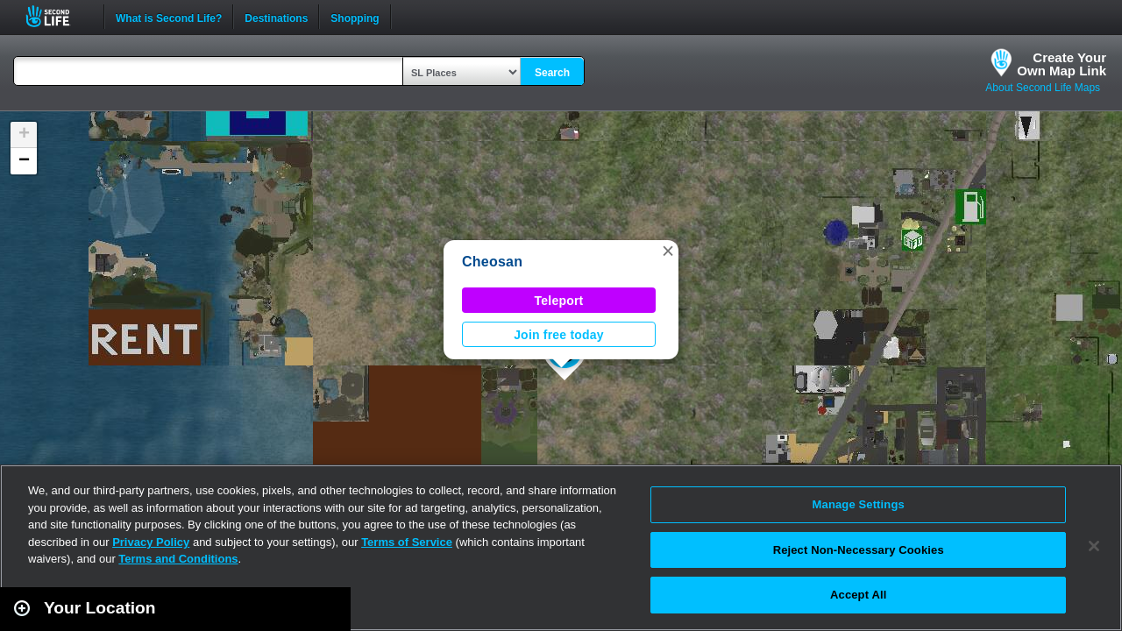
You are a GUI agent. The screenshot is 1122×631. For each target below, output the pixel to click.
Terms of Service (406, 542)
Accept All (858, 594)
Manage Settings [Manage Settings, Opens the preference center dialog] (859, 504)
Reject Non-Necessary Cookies (858, 550)
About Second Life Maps (1042, 88)
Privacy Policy (150, 542)
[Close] (1094, 546)
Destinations (276, 16)
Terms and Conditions (178, 558)
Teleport (559, 301)
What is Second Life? (169, 16)
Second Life (57, 16)
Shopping (354, 16)
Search (552, 73)
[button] (667, 250)
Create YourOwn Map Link (1061, 64)
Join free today (559, 335)
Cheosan (492, 261)
